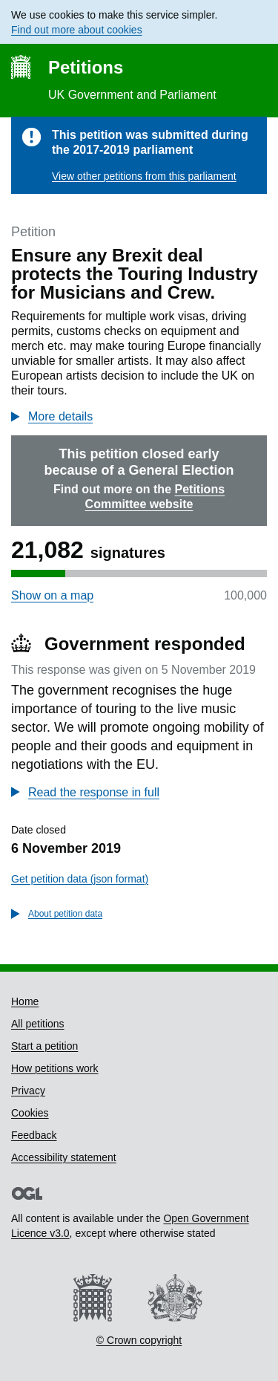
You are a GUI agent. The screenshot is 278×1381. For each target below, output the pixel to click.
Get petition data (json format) (79, 879)
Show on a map (52, 595)
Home (25, 1001)
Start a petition (44, 1046)
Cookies (30, 1113)
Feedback (33, 1135)
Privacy (28, 1090)
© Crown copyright (139, 1340)
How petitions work (55, 1068)
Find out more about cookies (76, 30)
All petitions (37, 1024)
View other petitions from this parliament (144, 176)
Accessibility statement (63, 1157)
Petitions (85, 67)
